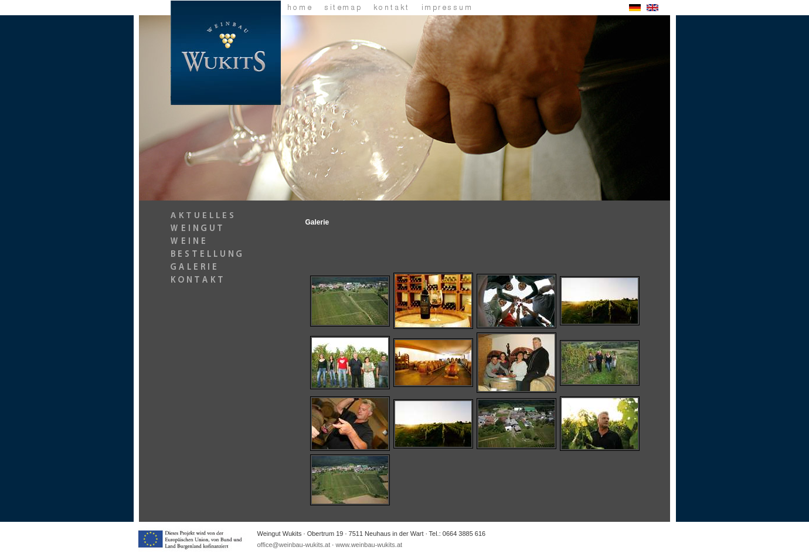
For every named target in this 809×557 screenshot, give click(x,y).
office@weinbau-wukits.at (294, 544)
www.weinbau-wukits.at (368, 544)
